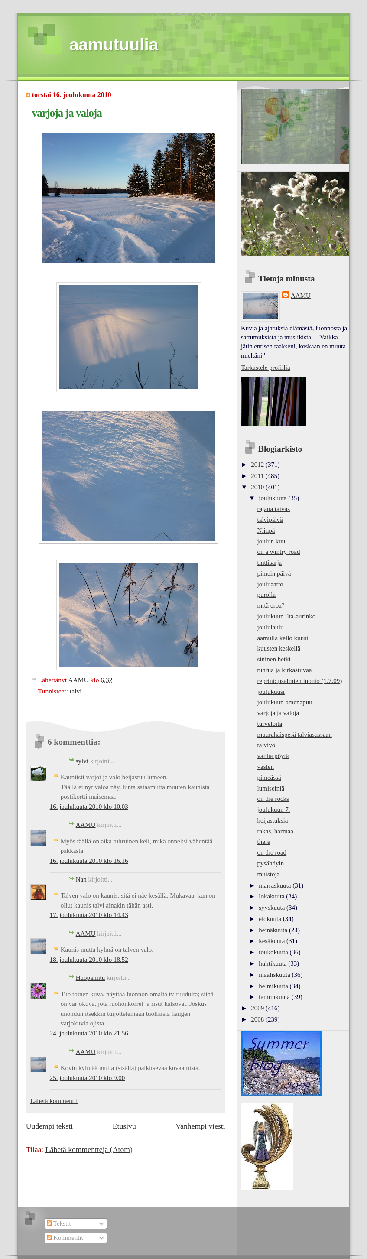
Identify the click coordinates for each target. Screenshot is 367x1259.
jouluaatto (270, 584)
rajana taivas (273, 508)
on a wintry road (278, 551)
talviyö (266, 745)
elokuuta (271, 918)
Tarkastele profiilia (265, 367)
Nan (81, 879)
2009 (258, 1008)
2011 (258, 475)
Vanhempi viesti (200, 1126)
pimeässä (269, 777)
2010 (258, 487)
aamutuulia (113, 44)
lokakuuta (272, 896)
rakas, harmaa (275, 831)
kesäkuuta (272, 940)
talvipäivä (270, 519)
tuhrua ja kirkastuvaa (284, 670)
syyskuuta (272, 907)
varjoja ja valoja (278, 712)
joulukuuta (273, 497)
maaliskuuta (275, 974)
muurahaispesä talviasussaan (294, 734)
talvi (76, 691)
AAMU (86, 824)
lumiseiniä (271, 788)
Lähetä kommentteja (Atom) (89, 1149)
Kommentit (65, 1237)
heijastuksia (272, 820)
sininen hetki (274, 659)
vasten (265, 766)
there (263, 841)
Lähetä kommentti (54, 1100)
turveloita (270, 723)
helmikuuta (274, 985)
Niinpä (266, 530)
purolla (266, 594)
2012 (258, 464)
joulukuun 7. (273, 809)
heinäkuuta (274, 930)
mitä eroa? (271, 605)
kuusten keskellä (279, 648)
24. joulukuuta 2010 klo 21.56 (89, 1033)
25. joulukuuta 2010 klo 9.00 (87, 1077)
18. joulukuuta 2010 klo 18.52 (89, 959)
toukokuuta (274, 952)
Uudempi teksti (49, 1126)
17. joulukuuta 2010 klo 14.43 (89, 914)
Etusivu (124, 1126)
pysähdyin (270, 863)
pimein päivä (274, 573)
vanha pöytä (273, 755)
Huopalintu (90, 977)
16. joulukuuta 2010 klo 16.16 (89, 860)
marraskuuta (275, 885)
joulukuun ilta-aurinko (286, 616)
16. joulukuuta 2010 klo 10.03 (89, 806)
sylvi (82, 761)
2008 (258, 1019)
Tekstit (59, 1223)
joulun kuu (271, 541)
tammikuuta (275, 996)
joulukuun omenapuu (284, 702)
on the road (272, 852)
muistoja (268, 874)
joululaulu (270, 627)
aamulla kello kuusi (283, 637)
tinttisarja (269, 562)
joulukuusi (271, 691)
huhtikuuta (273, 963)
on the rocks (273, 798)
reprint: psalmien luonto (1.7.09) (299, 680)
